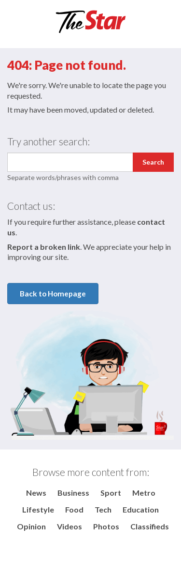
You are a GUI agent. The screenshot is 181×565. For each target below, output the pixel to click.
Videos (69, 526)
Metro (143, 492)
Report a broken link (43, 246)
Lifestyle (38, 509)
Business (73, 492)
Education (141, 509)
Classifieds (149, 526)
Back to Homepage (53, 293)
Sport (110, 492)
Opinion (31, 526)
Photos (106, 526)
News (36, 492)
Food (74, 509)
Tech (103, 509)
